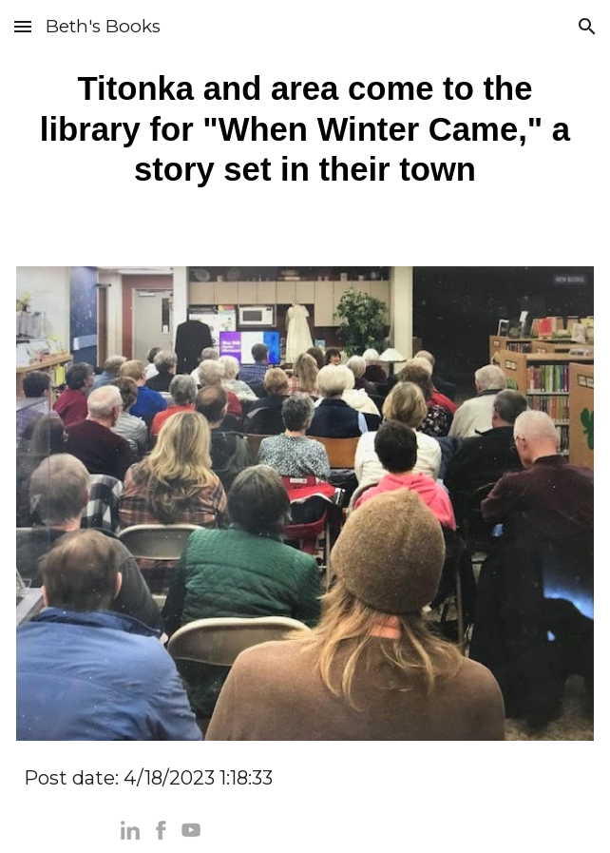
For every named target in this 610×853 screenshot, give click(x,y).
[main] (305, 129)
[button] (23, 26)
